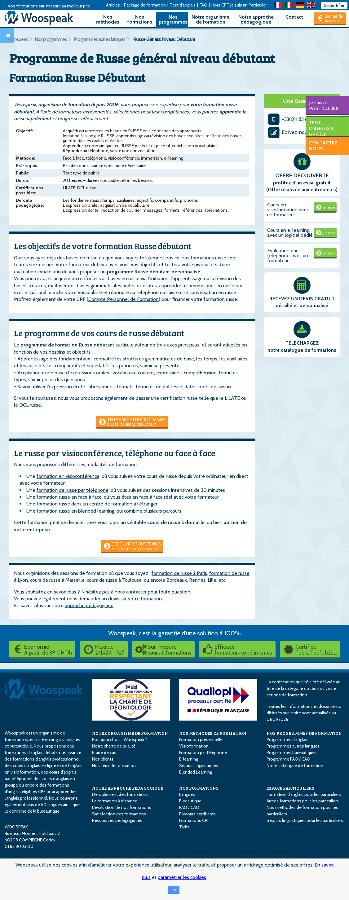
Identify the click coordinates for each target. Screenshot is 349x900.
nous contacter (131, 592)
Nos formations (139, 19)
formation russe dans (59, 504)
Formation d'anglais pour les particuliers (304, 794)
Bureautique (190, 801)
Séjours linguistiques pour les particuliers (305, 820)
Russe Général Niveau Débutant (164, 39)
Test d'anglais (183, 5)
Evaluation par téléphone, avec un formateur (287, 255)
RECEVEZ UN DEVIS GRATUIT (302, 299)
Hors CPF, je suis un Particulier (239, 5)
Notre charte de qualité (113, 746)
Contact (294, 17)
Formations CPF (194, 820)
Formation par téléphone (203, 752)
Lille (212, 580)
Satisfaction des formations (119, 814)
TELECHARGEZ (302, 343)
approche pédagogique (89, 605)
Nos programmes (173, 19)
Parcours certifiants (197, 814)
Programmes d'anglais (287, 739)
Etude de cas (104, 752)
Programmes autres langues (99, 39)
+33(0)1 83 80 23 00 (296, 119)
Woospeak (18, 39)
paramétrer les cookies (182, 877)
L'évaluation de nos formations (121, 807)
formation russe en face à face (69, 497)
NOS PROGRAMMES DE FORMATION (304, 733)
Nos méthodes (107, 19)
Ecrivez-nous (288, 132)
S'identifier (334, 5)
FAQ (203, 5)
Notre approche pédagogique (256, 19)
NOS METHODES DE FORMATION (212, 733)
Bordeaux (176, 580)
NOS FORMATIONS (199, 788)
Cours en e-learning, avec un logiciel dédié (290, 232)
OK (173, 890)
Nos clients (102, 759)
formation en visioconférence (68, 476)
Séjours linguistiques (198, 765)
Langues (187, 794)
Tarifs (184, 827)
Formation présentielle (201, 739)
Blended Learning (195, 772)
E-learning (188, 759)
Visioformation (194, 746)
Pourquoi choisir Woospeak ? (119, 739)
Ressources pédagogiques (117, 820)
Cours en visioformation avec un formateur (288, 210)
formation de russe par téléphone (72, 490)
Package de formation (145, 5)
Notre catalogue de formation (295, 765)
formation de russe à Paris (179, 573)
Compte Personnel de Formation (123, 299)
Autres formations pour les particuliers (303, 801)
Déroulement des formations (120, 794)
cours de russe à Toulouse (114, 580)
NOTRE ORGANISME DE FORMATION (130, 733)
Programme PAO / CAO (288, 759)
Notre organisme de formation (210, 19)
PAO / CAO (189, 807)
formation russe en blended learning (75, 511)
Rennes (197, 580)
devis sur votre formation (135, 599)
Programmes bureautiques (292, 752)
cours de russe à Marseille (57, 580)
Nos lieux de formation (114, 765)
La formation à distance (114, 801)
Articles (113, 5)
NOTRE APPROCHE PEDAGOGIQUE (127, 788)
